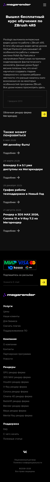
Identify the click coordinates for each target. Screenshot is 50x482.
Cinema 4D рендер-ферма (17, 396)
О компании (10, 344)
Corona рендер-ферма (15, 391)
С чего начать (11, 434)
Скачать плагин (12, 326)
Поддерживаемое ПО (15, 330)
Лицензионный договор (25, 460)
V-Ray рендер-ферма (15, 386)
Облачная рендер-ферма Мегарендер (25, 114)
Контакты (8, 349)
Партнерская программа (17, 354)
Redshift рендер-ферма (16, 401)
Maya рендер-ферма (14, 410)
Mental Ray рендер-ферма (17, 415)
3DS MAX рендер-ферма (17, 377)
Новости (8, 358)
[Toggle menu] (45, 5)
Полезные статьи (12, 438)
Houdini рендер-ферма (16, 382)
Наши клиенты (11, 316)
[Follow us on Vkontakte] (25, 452)
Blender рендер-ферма (16, 406)
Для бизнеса (10, 321)
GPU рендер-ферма (14, 372)
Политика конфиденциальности (27, 462)
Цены (6, 311)
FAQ (5, 429)
